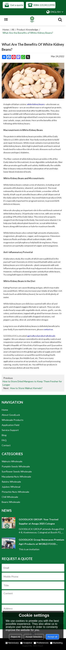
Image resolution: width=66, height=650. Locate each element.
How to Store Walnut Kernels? (26, 388)
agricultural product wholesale (41, 336)
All (12, 29)
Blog (4, 435)
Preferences (41, 643)
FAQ (4, 440)
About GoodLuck (11, 414)
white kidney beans (36, 104)
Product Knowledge (27, 29)
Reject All (15, 636)
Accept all (52, 636)
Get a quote (16, 5)
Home (6, 29)
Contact (6, 445)
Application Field (10, 425)
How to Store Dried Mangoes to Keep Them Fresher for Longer (32, 383)
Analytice (26, 643)
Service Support (10, 430)
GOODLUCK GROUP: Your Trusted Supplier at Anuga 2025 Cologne (38, 521)
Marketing (56, 643)
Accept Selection (34, 636)
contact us (48, 329)
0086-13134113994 (44, 5)
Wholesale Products (12, 419)
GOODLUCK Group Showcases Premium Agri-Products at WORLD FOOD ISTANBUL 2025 (41, 542)
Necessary (12, 643)
